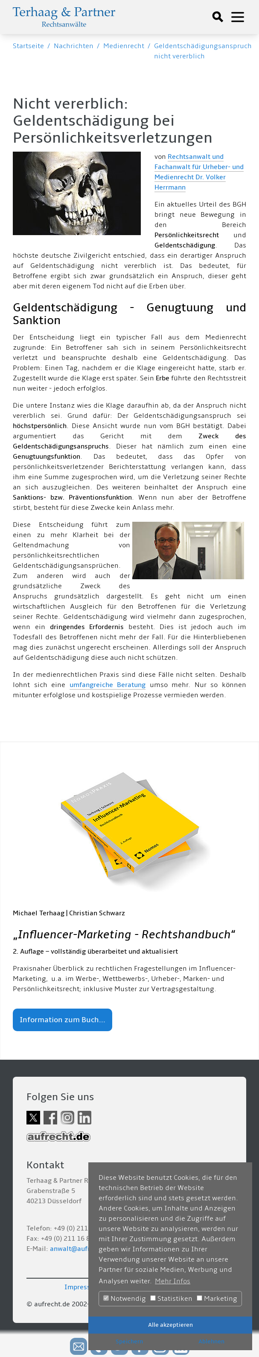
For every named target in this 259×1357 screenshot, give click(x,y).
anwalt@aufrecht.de (81, 1249)
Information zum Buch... (62, 1019)
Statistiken (171, 1298)
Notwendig (124, 1298)
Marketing (217, 1298)
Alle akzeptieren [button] (170, 1324)
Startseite (28, 46)
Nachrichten (73, 46)
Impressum (82, 1287)
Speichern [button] (129, 1341)
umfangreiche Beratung (108, 685)
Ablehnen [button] (211, 1341)
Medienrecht (123, 46)
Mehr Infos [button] (172, 1281)
